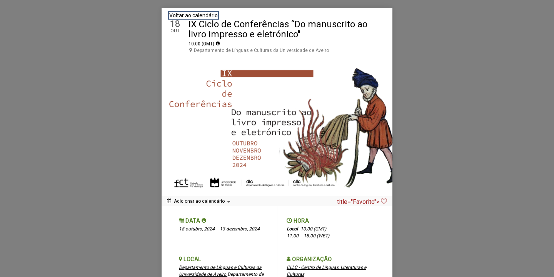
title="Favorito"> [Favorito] (362, 201)
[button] (204, 220)
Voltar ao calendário (193, 15)
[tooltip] (218, 43)
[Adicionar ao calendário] (198, 201)
